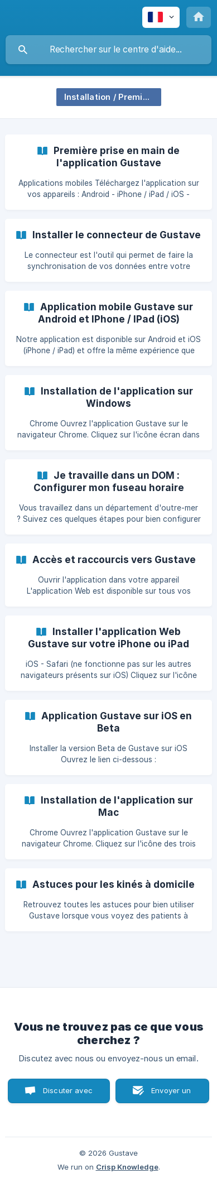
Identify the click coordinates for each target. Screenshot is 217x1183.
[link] (108, 172)
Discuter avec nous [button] (68, 1094)
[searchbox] (108, 49)
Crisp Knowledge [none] (127, 1166)
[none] (161, 17)
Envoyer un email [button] (171, 1094)
